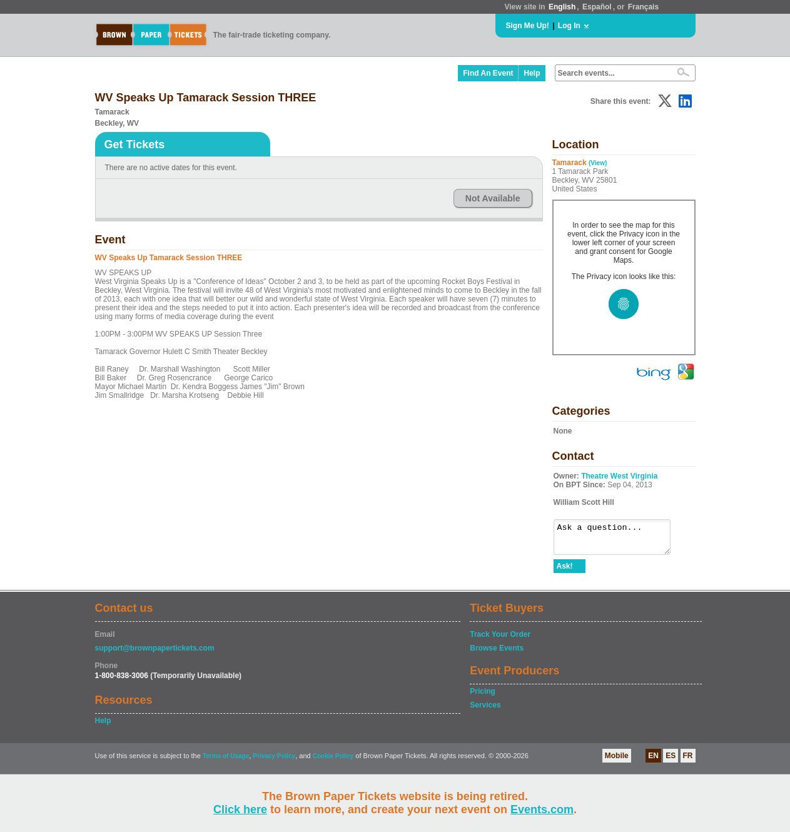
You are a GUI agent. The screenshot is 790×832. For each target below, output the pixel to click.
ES (671, 761)
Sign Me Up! (527, 25)
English (562, 7)
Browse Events (497, 653)
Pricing (482, 696)
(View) (598, 163)
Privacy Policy (274, 761)
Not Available (492, 198)
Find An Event (488, 73)
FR (688, 761)
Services (485, 710)
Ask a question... (618, 540)
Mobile (617, 761)
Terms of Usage (226, 761)
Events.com (542, 809)
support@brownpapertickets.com (155, 653)
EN (653, 761)
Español (597, 7)
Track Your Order (500, 640)
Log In (569, 25)
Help (532, 73)
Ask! (565, 571)
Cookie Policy (333, 761)
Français (643, 7)
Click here (240, 809)
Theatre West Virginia (619, 476)
